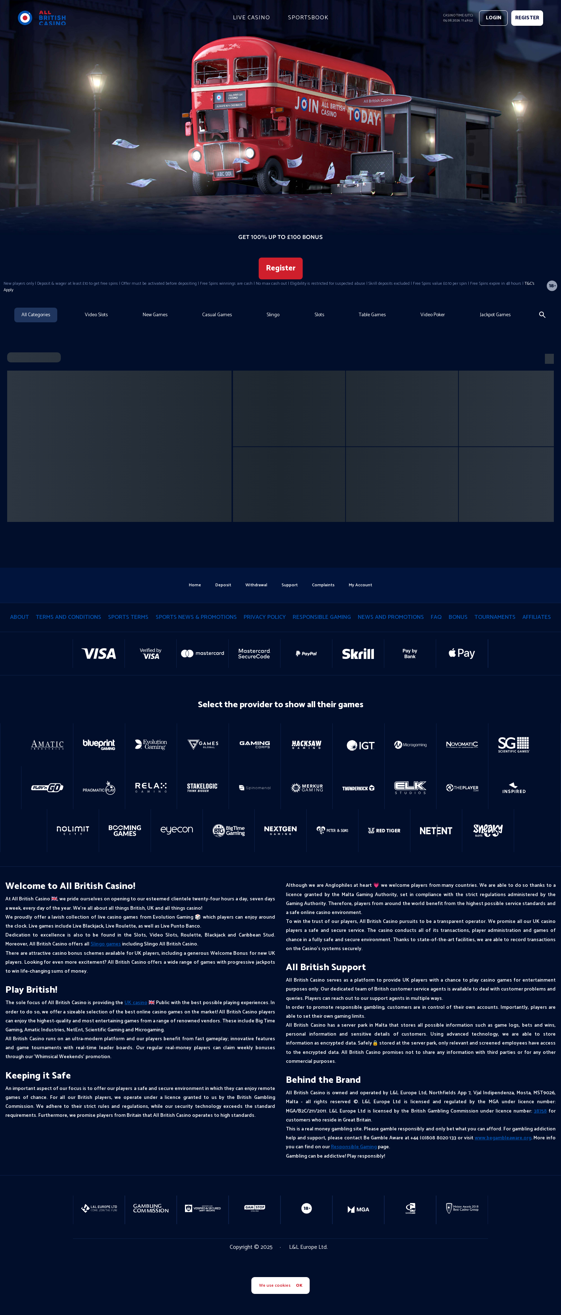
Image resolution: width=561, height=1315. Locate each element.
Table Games (372, 315)
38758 (540, 1111)
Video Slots (96, 315)
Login (493, 18)
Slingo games (106, 944)
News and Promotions (391, 617)
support (290, 585)
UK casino (136, 1003)
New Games (155, 315)
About (19, 617)
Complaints (323, 585)
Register (281, 268)
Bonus (458, 617)
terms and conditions (68, 617)
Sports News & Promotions (196, 617)
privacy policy (265, 617)
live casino (251, 18)
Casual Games (217, 315)
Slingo (273, 315)
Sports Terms (128, 617)
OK (299, 1285)
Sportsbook (308, 18)
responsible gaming (322, 617)
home (195, 585)
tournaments (495, 617)
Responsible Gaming (354, 1147)
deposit (223, 585)
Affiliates (536, 617)
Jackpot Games (495, 315)
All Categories (35, 315)
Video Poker (432, 315)
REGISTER (527, 18)
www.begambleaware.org (503, 1138)
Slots (319, 315)
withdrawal (256, 585)
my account (360, 585)
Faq (436, 617)
